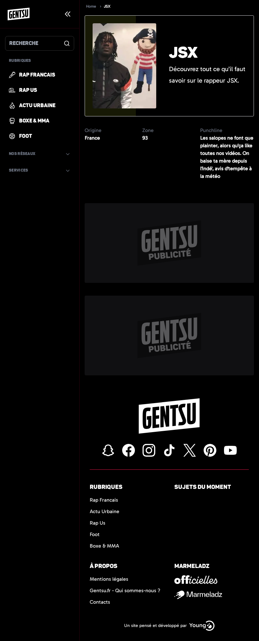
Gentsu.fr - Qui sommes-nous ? (125, 590)
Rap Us (97, 523)
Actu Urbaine (104, 511)
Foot (95, 534)
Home (91, 6)
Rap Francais (104, 500)
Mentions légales (109, 579)
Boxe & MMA (104, 546)
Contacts (100, 602)
